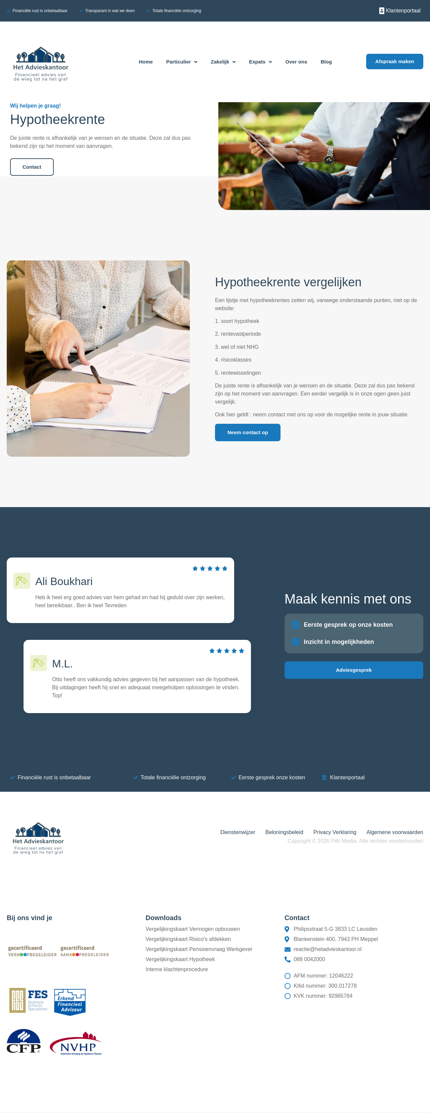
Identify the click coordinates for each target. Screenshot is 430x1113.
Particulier (181, 62)
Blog (326, 62)
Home (146, 62)
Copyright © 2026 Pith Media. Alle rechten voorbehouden (355, 841)
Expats (260, 62)
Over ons (296, 62)
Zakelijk (223, 62)
